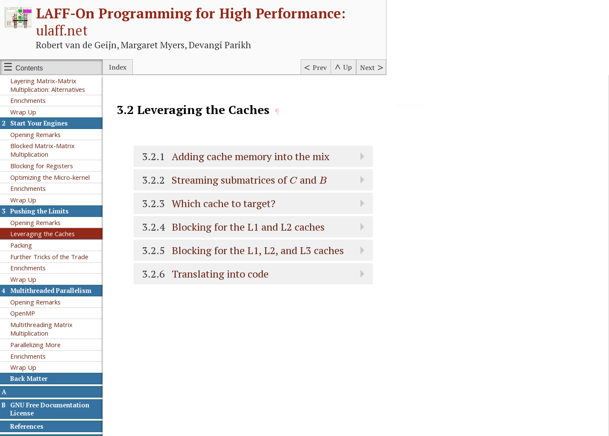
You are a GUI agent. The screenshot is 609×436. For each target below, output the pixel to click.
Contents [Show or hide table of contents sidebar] (29, 68)
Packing (21, 245)
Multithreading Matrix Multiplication (41, 328)
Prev (320, 67)
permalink (410, 105)
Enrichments (28, 100)
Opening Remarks (35, 134)
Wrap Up (23, 112)
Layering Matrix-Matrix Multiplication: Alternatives (47, 85)
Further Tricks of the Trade (49, 256)
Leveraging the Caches (42, 233)
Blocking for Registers (41, 165)
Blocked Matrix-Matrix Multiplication (42, 149)
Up (347, 67)
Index (117, 67)
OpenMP (22, 313)
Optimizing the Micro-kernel (50, 177)
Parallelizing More (35, 344)
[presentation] (293, 180)
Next (367, 67)
